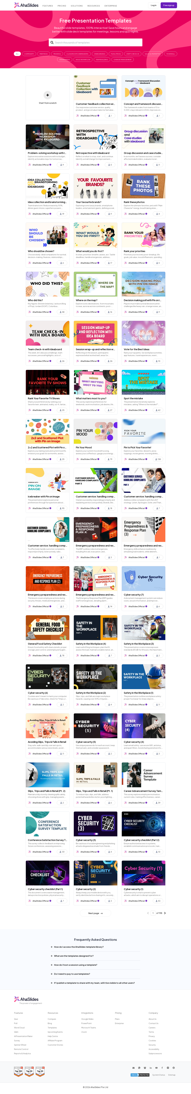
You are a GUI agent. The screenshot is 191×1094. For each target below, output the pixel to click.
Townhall (170, 54)
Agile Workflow (83, 59)
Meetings (44, 54)
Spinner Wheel (20, 1045)
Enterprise (111, 5)
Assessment (64, 59)
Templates (52, 1027)
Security (152, 1045)
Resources (94, 5)
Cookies (152, 1040)
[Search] (95, 42)
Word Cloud (19, 1027)
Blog (50, 1023)
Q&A (16, 1032)
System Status (158, 1075)
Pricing (62, 5)
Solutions (77, 5)
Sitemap (171, 1075)
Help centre (53, 1036)
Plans (117, 1019)
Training (57, 54)
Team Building (102, 59)
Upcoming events (55, 1032)
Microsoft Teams (88, 1027)
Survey (17, 1040)
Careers (152, 1027)
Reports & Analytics (22, 1053)
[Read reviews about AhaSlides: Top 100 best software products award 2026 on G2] (18, 1072)
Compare (52, 1019)
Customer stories (55, 1045)
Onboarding (99, 54)
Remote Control (21, 1049)
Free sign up (168, 5)
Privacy (152, 1036)
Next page (95, 913)
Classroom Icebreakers (77, 54)
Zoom (84, 1032)
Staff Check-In (132, 54)
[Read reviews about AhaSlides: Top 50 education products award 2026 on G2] (29, 1072)
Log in (153, 5)
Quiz (16, 1019)
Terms (151, 1032)
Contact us (153, 1023)
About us (152, 1019)
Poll (15, 1023)
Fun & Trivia (116, 54)
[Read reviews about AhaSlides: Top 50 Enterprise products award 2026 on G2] (40, 1072)
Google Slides (87, 1019)
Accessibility (154, 1049)
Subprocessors (155, 1053)
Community (29, 54)
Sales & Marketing (153, 54)
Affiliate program (55, 1040)
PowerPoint (86, 1023)
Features (48, 5)
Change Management (123, 59)
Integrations (87, 1013)
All (17, 54)
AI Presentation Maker (23, 1036)
